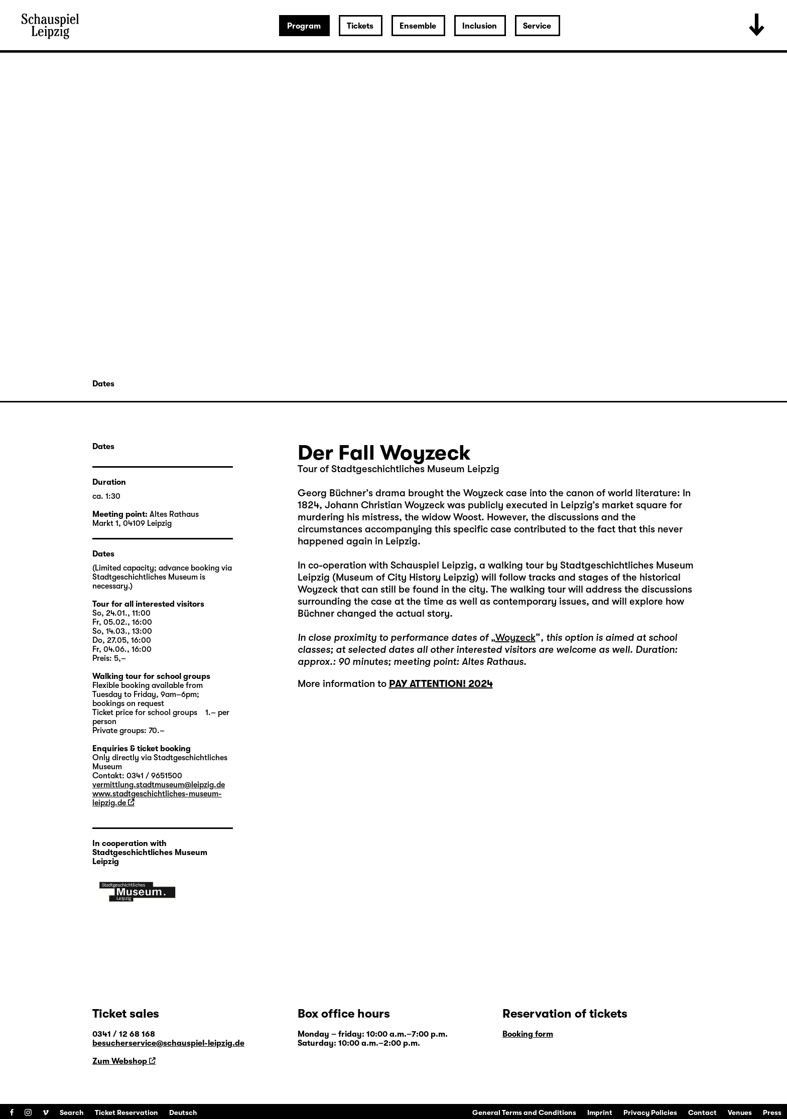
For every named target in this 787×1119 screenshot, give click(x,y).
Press (772, 1112)
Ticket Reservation (126, 1112)
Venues (740, 1112)
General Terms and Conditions (524, 1112)
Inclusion (479, 26)
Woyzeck (515, 637)
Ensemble (418, 26)
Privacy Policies (650, 1112)
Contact (702, 1112)
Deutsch (183, 1112)
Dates (103, 383)
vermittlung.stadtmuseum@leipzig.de (158, 784)
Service (537, 26)
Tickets (360, 26)
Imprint (599, 1112)
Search (72, 1112)
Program (304, 26)
